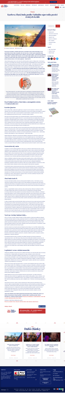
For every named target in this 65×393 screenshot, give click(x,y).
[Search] (58, 26)
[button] (42, 307)
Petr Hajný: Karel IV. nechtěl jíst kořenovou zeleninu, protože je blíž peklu (55, 92)
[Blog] (58, 6)
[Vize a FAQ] (22, 6)
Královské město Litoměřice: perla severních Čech (55, 66)
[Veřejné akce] (28, 6)
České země (12, 49)
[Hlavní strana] (16, 6)
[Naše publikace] (40, 6)
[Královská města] (53, 6)
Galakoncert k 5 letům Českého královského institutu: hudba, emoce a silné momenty (32, 346)
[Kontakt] (62, 6)
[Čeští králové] (34, 6)
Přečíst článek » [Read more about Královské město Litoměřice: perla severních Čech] (13, 356)
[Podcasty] (46, 6)
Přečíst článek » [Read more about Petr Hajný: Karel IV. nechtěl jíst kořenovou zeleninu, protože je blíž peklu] (51, 356)
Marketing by (3, 390)
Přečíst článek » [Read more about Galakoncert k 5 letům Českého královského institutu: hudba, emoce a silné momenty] (32, 356)
